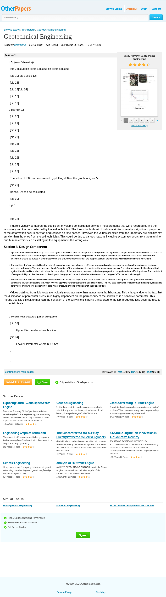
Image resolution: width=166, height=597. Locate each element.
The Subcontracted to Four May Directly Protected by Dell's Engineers (80, 435)
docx (149, 372)
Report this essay (139, 125)
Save (42, 382)
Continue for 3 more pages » (19, 371)
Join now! (131, 8)
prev (121, 120)
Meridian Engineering (68, 505)
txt (120, 372)
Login (144, 8)
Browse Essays (114, 8)
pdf (133, 372)
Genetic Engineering (69, 403)
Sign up (83, 535)
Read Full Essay (18, 382)
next (157, 120)
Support (156, 8)
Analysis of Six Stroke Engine (75, 463)
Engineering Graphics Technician (24, 433)
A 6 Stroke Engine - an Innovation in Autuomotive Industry (133, 435)
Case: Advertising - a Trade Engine (132, 403)
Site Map (100, 592)
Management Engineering (17, 505)
